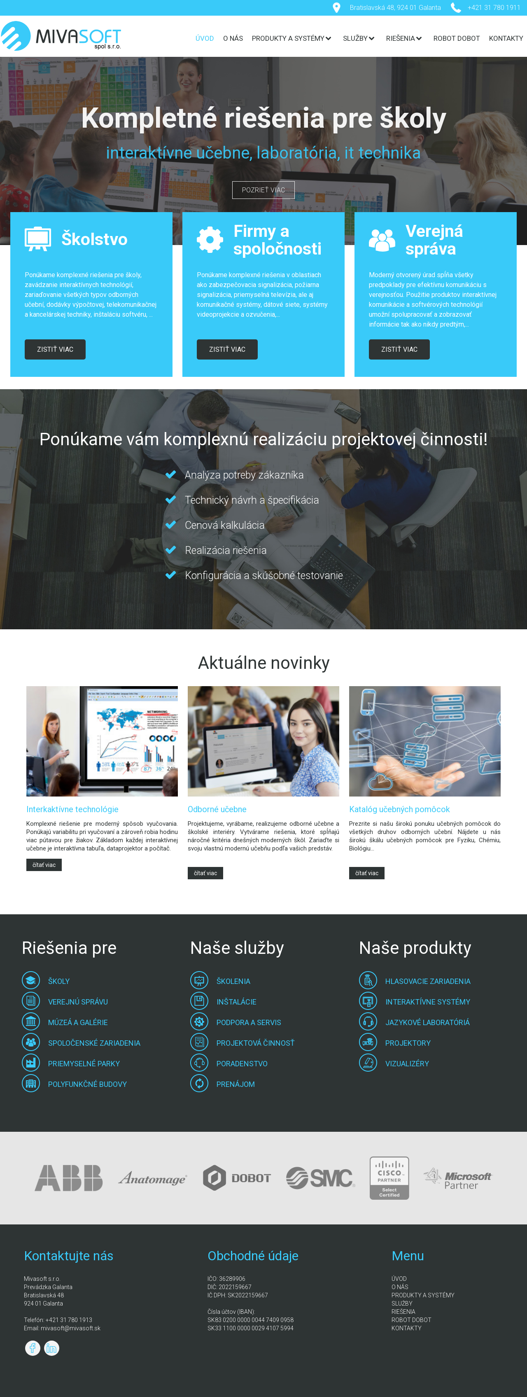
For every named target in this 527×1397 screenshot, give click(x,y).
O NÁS (233, 38)
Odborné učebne (217, 809)
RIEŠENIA (400, 38)
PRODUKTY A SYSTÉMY (288, 38)
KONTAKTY (506, 38)
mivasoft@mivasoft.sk (70, 1328)
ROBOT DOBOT (457, 38)
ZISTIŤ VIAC (55, 349)
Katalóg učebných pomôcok (399, 809)
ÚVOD (205, 38)
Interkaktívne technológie (72, 809)
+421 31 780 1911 (494, 8)
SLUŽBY (355, 38)
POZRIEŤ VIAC (263, 190)
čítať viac (44, 865)
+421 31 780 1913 (69, 1320)
